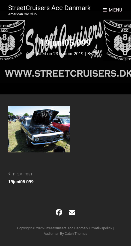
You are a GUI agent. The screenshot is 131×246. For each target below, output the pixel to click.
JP (96, 53)
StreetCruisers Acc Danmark (49, 8)
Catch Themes (76, 233)
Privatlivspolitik (100, 228)
